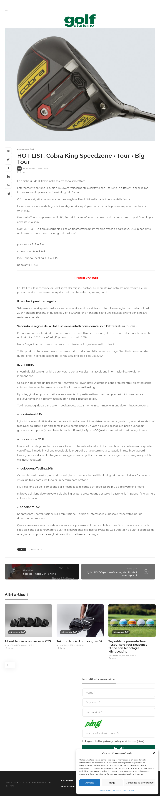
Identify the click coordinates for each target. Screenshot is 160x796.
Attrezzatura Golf (25, 149)
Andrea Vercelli (11, 645)
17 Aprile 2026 (128, 655)
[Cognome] (118, 702)
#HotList (35, 549)
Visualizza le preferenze (140, 782)
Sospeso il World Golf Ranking (39, 573)
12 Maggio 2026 (76, 645)
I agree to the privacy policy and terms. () (113, 741)
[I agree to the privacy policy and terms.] (83, 741)
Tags (22, 549)
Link (140, 741)
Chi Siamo (67, 780)
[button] (153, 753)
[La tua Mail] (118, 712)
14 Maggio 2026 (25, 645)
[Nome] (118, 693)
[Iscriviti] (118, 748)
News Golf (28, 570)
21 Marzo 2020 (42, 168)
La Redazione (29, 168)
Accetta (89, 782)
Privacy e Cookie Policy (123, 790)
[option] (28, 626)
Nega (112, 782)
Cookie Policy (105, 790)
